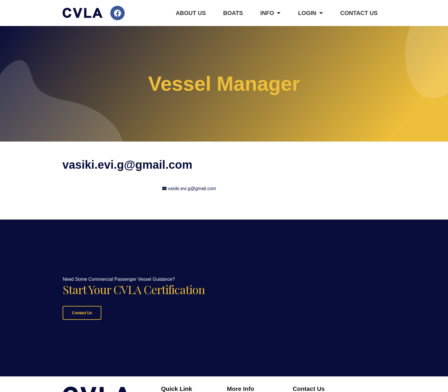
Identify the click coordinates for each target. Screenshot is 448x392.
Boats (233, 13)
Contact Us (359, 13)
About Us (191, 13)
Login (310, 13)
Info (270, 13)
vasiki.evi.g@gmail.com (192, 188)
